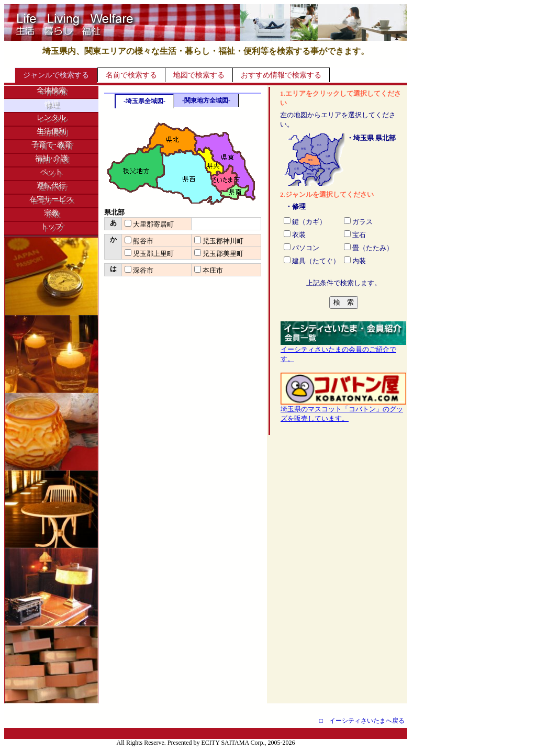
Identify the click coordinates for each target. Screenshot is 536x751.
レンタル (51, 117)
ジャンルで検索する (56, 75)
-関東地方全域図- (206, 100)
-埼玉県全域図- (144, 101)
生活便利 (51, 131)
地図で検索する (199, 75)
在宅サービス (51, 199)
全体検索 (51, 90)
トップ (51, 226)
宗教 (51, 213)
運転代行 (51, 185)
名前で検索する (131, 75)
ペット (51, 172)
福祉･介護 (51, 158)
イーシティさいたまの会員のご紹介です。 (343, 351)
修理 (51, 104)
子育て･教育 (51, 145)
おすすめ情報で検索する (281, 75)
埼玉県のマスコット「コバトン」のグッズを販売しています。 (343, 410)
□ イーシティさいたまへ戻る (362, 720)
